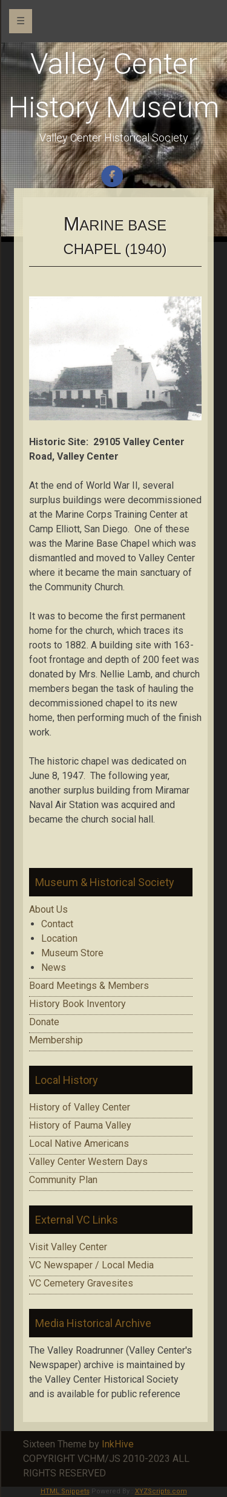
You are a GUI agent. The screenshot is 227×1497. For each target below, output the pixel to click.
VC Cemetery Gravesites (81, 1283)
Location (59, 938)
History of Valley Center (79, 1107)
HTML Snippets (65, 1491)
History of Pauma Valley (80, 1125)
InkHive (118, 1444)
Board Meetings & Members (89, 985)
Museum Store (72, 953)
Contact (57, 924)
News (53, 967)
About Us (48, 909)
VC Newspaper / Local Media (91, 1265)
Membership (56, 1040)
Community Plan (63, 1180)
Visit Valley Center (68, 1247)
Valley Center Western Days (88, 1161)
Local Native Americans (79, 1143)
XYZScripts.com (161, 1491)
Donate (44, 1022)
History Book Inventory (77, 1003)
